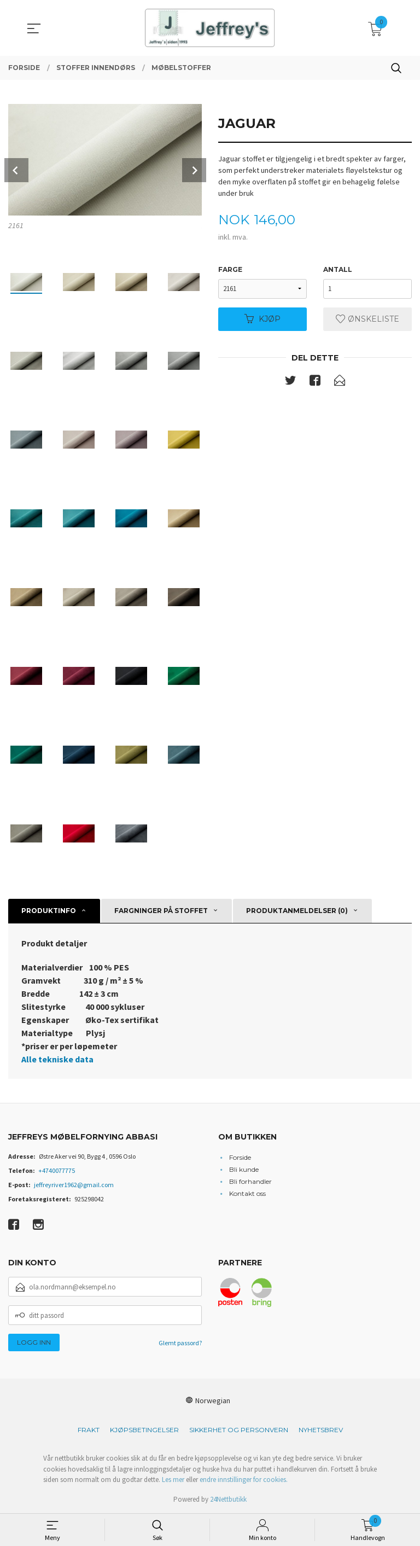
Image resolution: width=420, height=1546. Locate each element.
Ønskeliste (367, 319)
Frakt (89, 1430)
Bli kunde (244, 1169)
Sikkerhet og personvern (238, 1430)
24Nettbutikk (228, 1499)
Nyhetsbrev (321, 1430)
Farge (230, 269)
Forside (240, 1157)
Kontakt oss (247, 1193)
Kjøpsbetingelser (144, 1430)
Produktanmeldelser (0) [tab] (297, 910)
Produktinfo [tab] (48, 910)
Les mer (173, 1479)
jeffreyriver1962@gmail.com (74, 1185)
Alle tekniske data (57, 1059)
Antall (337, 269)
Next (194, 170)
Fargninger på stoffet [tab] (161, 910)
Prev (16, 170)
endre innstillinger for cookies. (244, 1479)
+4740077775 (56, 1170)
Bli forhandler (250, 1181)
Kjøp (262, 319)
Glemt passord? (180, 1343)
